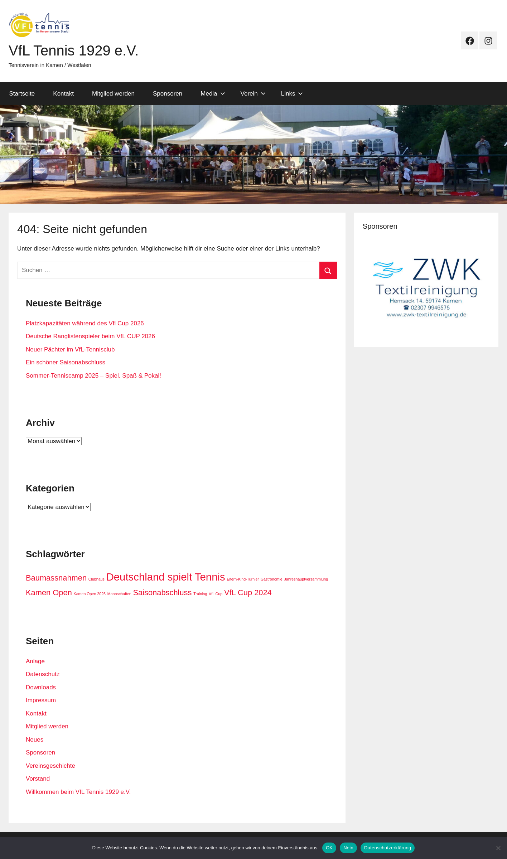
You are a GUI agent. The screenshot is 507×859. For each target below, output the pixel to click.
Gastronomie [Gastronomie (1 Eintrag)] (272, 579)
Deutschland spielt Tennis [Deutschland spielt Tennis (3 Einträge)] (165, 577)
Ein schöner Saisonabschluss (65, 362)
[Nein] (498, 847)
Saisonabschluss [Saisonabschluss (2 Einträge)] (162, 592)
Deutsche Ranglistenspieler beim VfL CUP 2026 (90, 336)
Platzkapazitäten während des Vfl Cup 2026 (85, 323)
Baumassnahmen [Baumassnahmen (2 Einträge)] (56, 577)
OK (329, 847)
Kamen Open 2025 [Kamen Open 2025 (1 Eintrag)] (90, 594)
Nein (348, 847)
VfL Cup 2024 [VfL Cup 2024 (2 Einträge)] (248, 592)
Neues (34, 739)
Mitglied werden (113, 93)
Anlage (35, 661)
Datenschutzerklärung (387, 847)
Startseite (22, 93)
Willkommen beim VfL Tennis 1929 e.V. (78, 791)
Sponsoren (167, 93)
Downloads (41, 687)
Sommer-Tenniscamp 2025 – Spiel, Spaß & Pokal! (93, 375)
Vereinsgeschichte (50, 765)
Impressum (41, 700)
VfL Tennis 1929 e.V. (74, 50)
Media (213, 93)
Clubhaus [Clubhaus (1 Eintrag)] (96, 579)
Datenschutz (43, 674)
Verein (253, 93)
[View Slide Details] (426, 288)
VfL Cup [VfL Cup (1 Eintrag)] (215, 594)
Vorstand (38, 778)
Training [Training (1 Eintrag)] (200, 594)
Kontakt (63, 93)
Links (292, 93)
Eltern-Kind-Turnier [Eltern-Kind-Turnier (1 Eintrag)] (243, 579)
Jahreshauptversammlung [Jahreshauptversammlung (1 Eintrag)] (306, 579)
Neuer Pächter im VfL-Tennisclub (70, 349)
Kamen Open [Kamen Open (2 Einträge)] (49, 592)
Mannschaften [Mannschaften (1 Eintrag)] (119, 594)
